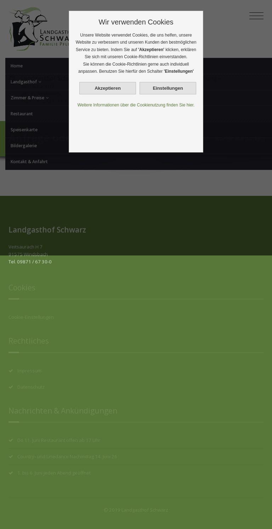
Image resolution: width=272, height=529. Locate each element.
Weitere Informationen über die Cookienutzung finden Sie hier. (136, 105)
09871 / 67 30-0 (34, 259)
